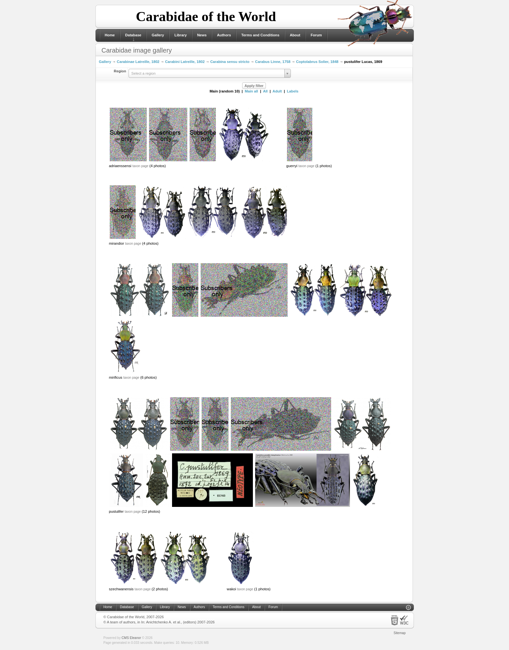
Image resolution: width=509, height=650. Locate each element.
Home (110, 35)
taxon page (140, 166)
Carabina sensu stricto (230, 62)
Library (180, 35)
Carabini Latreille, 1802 (185, 62)
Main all (251, 91)
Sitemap (400, 633)
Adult (277, 91)
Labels (292, 91)
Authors (224, 35)
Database (133, 35)
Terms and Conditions (260, 35)
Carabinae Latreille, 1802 (138, 62)
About (295, 35)
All (265, 91)
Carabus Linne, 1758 (273, 62)
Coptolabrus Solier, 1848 (317, 62)
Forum (316, 35)
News (201, 35)
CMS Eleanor (131, 638)
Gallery (158, 35)
